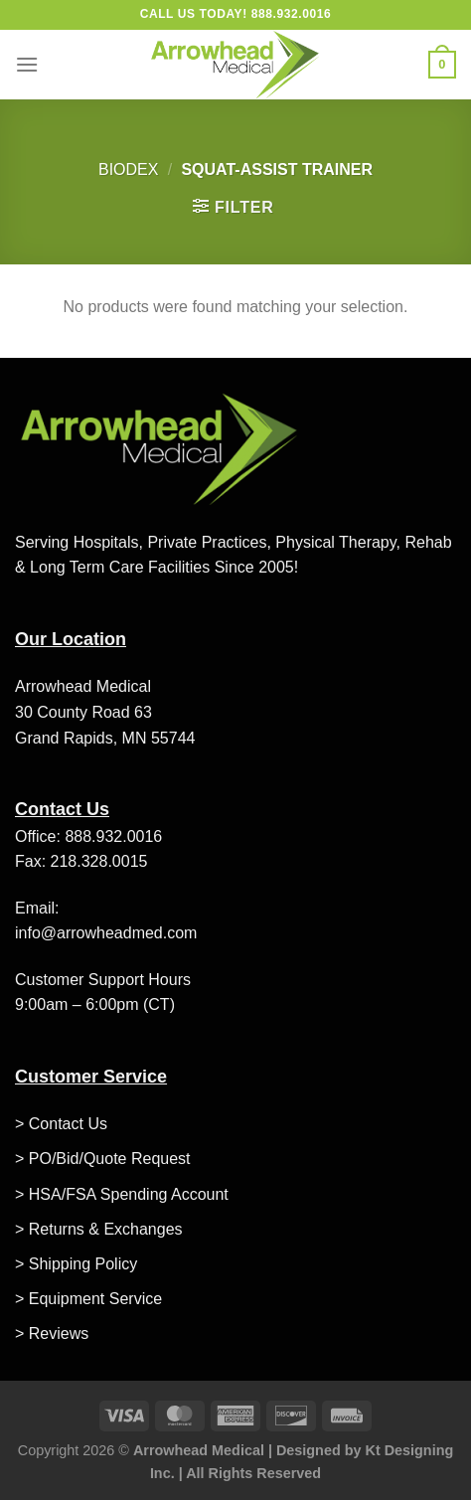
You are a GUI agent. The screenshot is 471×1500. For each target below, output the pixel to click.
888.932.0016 (113, 836)
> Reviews (51, 1333)
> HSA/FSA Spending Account (122, 1194)
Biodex (128, 169)
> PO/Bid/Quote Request (103, 1158)
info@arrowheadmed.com (106, 932)
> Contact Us (61, 1123)
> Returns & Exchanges (99, 1229)
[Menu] (27, 64)
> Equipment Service (88, 1298)
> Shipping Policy (76, 1263)
